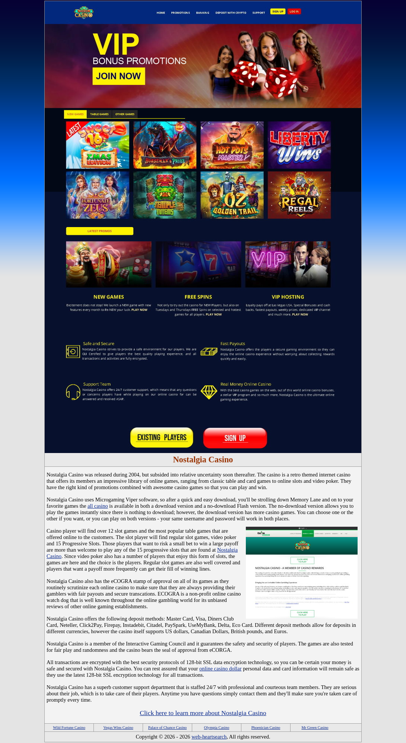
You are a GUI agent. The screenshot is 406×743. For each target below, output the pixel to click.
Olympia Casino (216, 728)
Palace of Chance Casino (167, 728)
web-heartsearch (208, 737)
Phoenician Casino (265, 728)
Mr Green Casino (314, 728)
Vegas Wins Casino (118, 728)
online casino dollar (220, 669)
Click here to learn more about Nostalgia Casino (203, 713)
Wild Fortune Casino (69, 728)
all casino (98, 506)
